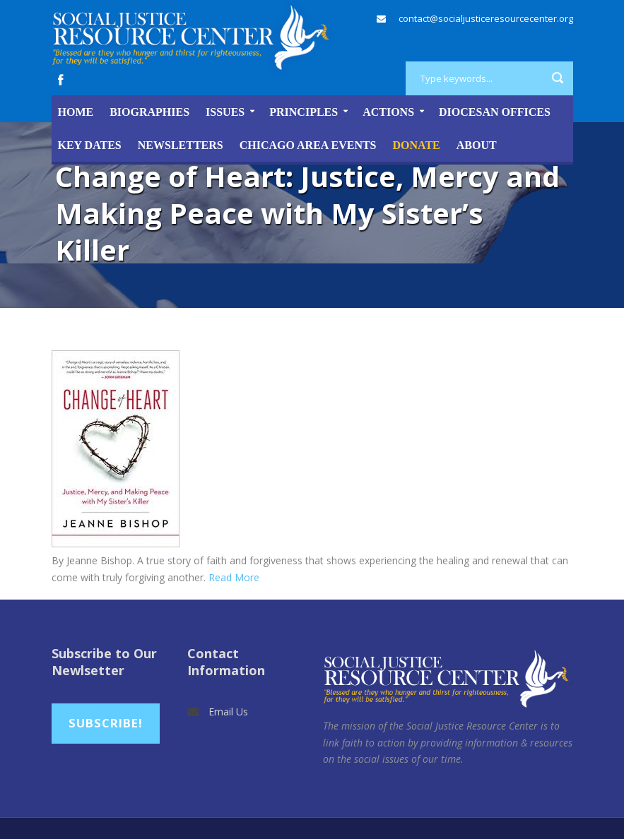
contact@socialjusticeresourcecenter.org (486, 18)
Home (76, 112)
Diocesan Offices (495, 112)
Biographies (149, 112)
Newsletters (180, 145)
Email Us (228, 711)
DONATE (416, 145)
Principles (303, 112)
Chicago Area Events (308, 145)
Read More (233, 577)
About (477, 145)
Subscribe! (106, 723)
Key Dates (90, 145)
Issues (225, 112)
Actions (388, 112)
